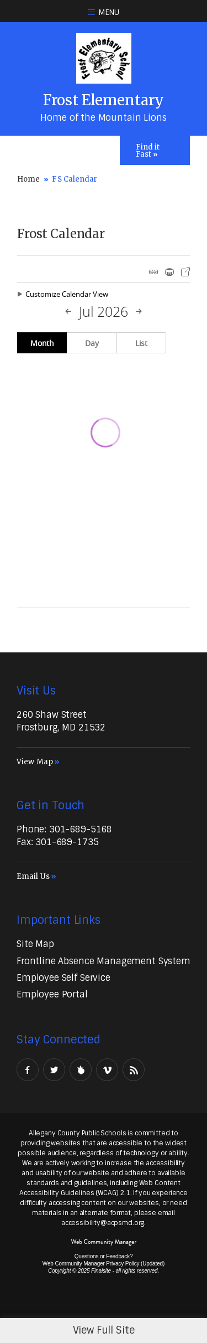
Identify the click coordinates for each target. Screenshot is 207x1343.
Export (185, 271)
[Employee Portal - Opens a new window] (52, 994)
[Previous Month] (68, 311)
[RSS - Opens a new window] (134, 1069)
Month (42, 343)
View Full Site (104, 1330)
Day (92, 343)
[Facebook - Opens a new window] (28, 1069)
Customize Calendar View (66, 294)
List (141, 343)
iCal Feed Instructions (153, 271)
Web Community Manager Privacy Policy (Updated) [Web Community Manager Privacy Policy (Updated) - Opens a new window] (103, 1263)
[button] (103, 11)
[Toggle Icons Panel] (155, 150)
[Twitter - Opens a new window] (54, 1069)
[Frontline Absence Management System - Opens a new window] (103, 961)
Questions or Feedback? (104, 1256)
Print (169, 271)
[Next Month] (138, 311)
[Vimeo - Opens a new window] (107, 1069)
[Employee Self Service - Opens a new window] (63, 978)
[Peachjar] (81, 1069)
